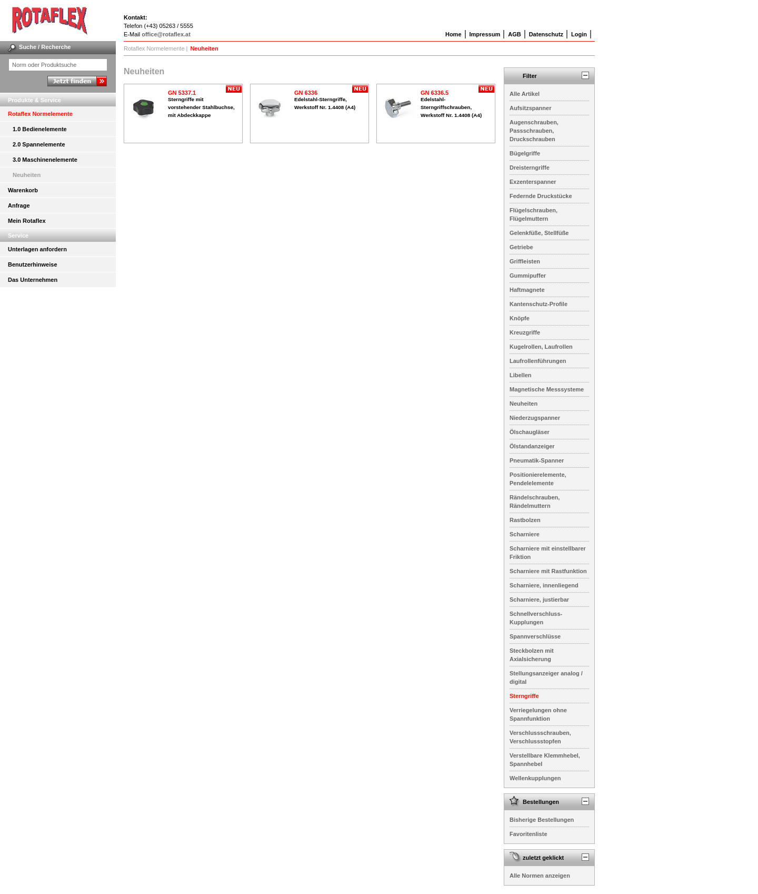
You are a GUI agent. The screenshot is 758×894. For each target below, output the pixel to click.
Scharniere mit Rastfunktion (548, 571)
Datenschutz (546, 34)
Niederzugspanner (535, 418)
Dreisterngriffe (530, 167)
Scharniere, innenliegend (544, 585)
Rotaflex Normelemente (40, 114)
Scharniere (525, 534)
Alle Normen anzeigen (540, 875)
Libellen (521, 375)
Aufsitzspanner (530, 108)
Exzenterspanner (533, 182)
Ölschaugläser (530, 432)
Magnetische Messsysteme (547, 389)
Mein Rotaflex (27, 221)
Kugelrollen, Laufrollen (541, 346)
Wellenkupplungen (535, 778)
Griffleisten (525, 261)
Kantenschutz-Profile (538, 304)
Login (579, 34)
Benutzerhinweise (32, 264)
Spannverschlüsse (535, 636)
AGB (514, 34)
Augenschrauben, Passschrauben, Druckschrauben (534, 130)
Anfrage (19, 205)
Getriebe (521, 247)
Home (453, 34)
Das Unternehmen (32, 280)
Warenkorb (23, 190)
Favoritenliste (528, 834)
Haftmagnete (527, 290)
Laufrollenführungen (538, 361)
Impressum (485, 34)
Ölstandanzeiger (532, 446)
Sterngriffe (524, 696)
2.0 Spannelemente (39, 144)
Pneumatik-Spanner (537, 460)
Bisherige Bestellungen (542, 820)
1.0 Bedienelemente (40, 129)
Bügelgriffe (525, 153)
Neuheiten (27, 175)
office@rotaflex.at (166, 34)
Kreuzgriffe (525, 332)
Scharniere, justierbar (539, 599)
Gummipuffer (528, 275)
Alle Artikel (525, 94)
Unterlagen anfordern (37, 249)
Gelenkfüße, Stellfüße (539, 233)
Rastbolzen (525, 520)
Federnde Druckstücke (541, 196)
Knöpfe (520, 318)
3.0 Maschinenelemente (45, 159)
